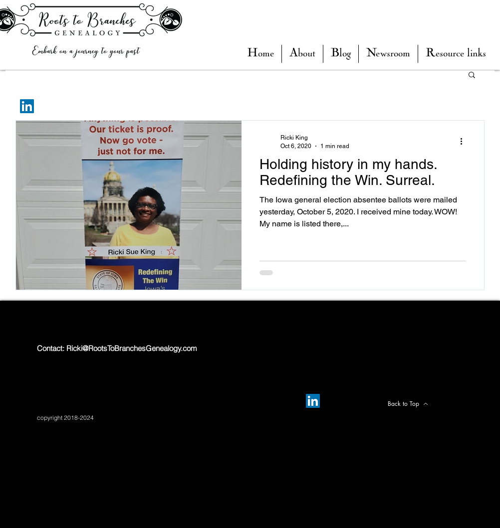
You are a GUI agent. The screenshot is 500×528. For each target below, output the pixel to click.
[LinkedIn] (27, 106)
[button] (340, 54)
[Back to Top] (407, 404)
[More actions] (465, 141)
